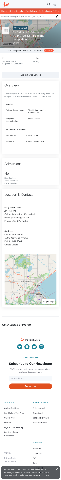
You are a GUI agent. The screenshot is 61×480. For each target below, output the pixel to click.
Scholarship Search (41, 418)
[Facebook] (27, 346)
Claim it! (48, 50)
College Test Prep (11, 408)
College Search (39, 408)
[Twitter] (19, 346)
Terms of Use (10, 461)
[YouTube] (34, 346)
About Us (37, 449)
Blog (35, 463)
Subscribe (30, 386)
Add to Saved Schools (30, 74)
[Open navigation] (54, 4)
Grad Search (38, 413)
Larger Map (48, 301)
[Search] (49, 4)
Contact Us (37, 453)
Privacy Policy (10, 458)
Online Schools (16, 11)
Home (4, 11)
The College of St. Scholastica (39, 11)
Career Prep (9, 418)
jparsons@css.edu (20, 217)
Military (7, 423)
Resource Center (40, 423)
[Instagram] (41, 346)
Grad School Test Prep (14, 413)
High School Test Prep (13, 427)
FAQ (34, 458)
